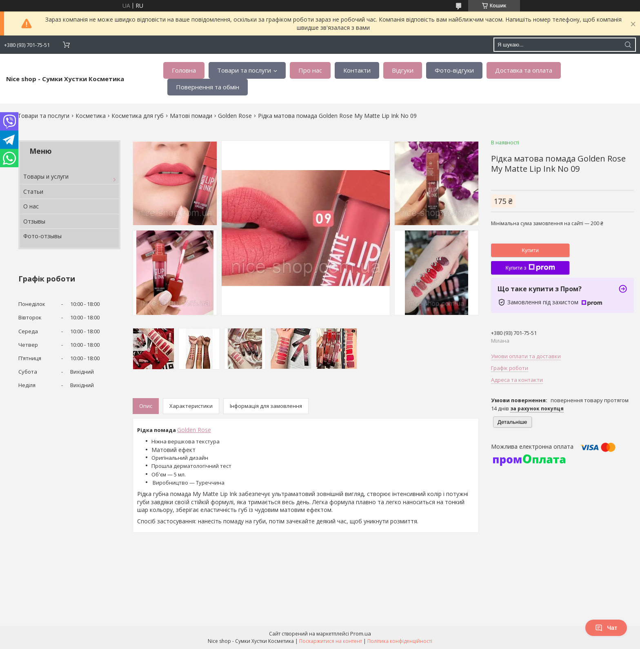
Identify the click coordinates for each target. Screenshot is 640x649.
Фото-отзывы (42, 236)
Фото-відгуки (454, 70)
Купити (530, 250)
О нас (31, 206)
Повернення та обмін (207, 87)
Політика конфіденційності (399, 641)
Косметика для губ (137, 116)
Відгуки (402, 70)
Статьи (33, 191)
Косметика (91, 116)
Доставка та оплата (523, 70)
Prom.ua (360, 633)
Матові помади (191, 116)
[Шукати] (627, 44)
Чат (606, 627)
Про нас (310, 70)
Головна (184, 70)
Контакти (357, 70)
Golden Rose (235, 116)
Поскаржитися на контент (330, 641)
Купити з (530, 267)
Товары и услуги (46, 176)
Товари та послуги (244, 70)
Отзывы (34, 221)
